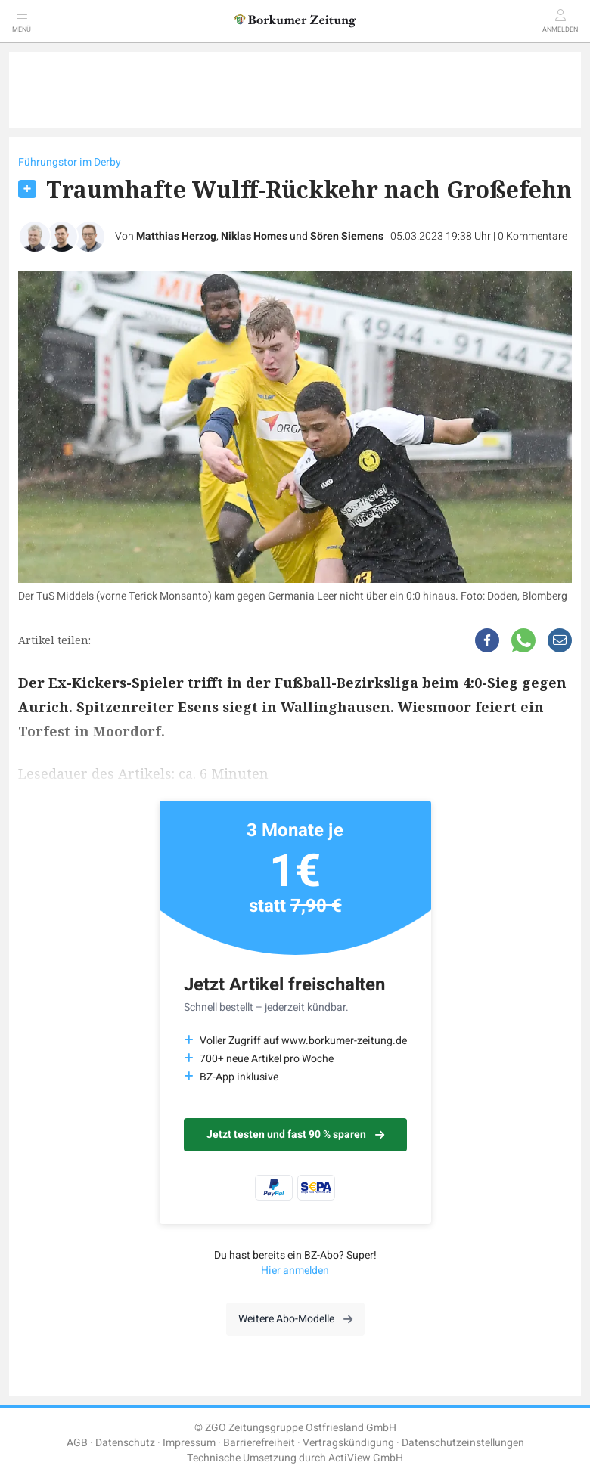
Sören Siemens (347, 236)
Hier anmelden (295, 1270)
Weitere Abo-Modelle (295, 1319)
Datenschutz (125, 1443)
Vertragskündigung (348, 1443)
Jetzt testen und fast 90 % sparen (295, 1134)
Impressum (189, 1443)
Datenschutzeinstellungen (463, 1443)
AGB (77, 1443)
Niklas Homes (254, 236)
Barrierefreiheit (259, 1443)
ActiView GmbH (365, 1458)
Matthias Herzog (176, 236)
